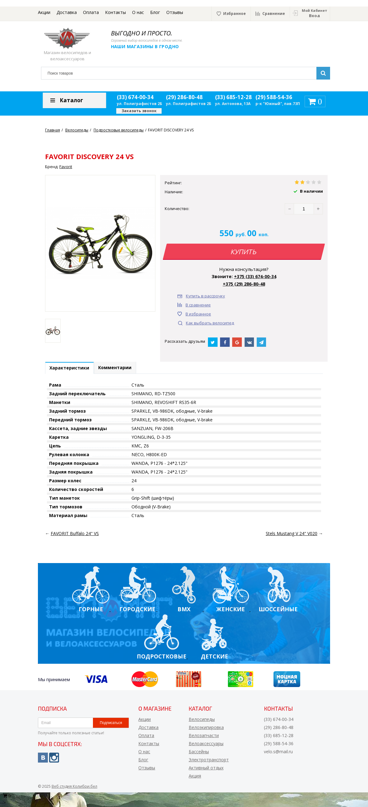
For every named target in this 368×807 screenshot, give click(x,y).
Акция (195, 777)
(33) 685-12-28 (233, 97)
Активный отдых (206, 769)
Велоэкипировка (206, 728)
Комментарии (119, 368)
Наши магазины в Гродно (148, 46)
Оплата (91, 12)
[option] (52, 331)
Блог (155, 12)
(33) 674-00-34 (135, 97)
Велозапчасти (204, 737)
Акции (44, 12)
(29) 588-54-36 (273, 97)
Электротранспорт (209, 761)
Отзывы (174, 12)
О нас (138, 12)
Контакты (115, 12)
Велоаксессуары (206, 745)
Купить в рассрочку (205, 296)
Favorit (65, 166)
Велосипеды (202, 720)
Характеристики (71, 369)
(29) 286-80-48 (184, 97)
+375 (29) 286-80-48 (244, 284)
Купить (244, 251)
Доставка (67, 12)
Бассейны (199, 753)
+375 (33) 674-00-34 (255, 276)
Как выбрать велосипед (210, 323)
